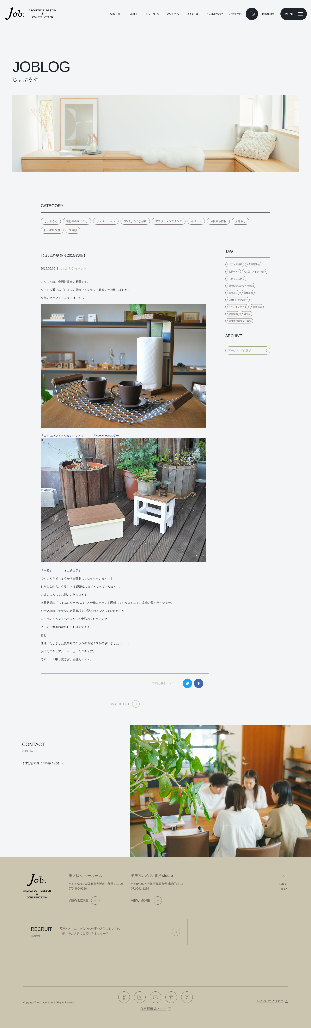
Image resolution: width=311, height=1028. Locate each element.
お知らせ (240, 221)
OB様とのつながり (135, 221)
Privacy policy (270, 1001)
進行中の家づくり (77, 221)
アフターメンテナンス (168, 221)
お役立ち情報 (218, 221)
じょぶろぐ (50, 221)
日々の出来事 (52, 230)
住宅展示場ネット (153, 1009)
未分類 (73, 230)
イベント (196, 221)
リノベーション (105, 221)
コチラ (45, 618)
